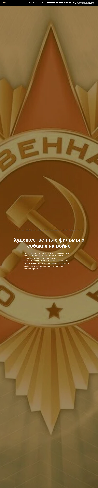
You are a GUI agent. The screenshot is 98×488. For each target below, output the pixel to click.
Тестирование (32, 2)
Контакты (41, 2)
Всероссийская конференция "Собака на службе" (61, 2)
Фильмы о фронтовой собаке (85, 2)
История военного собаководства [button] (85, 3)
